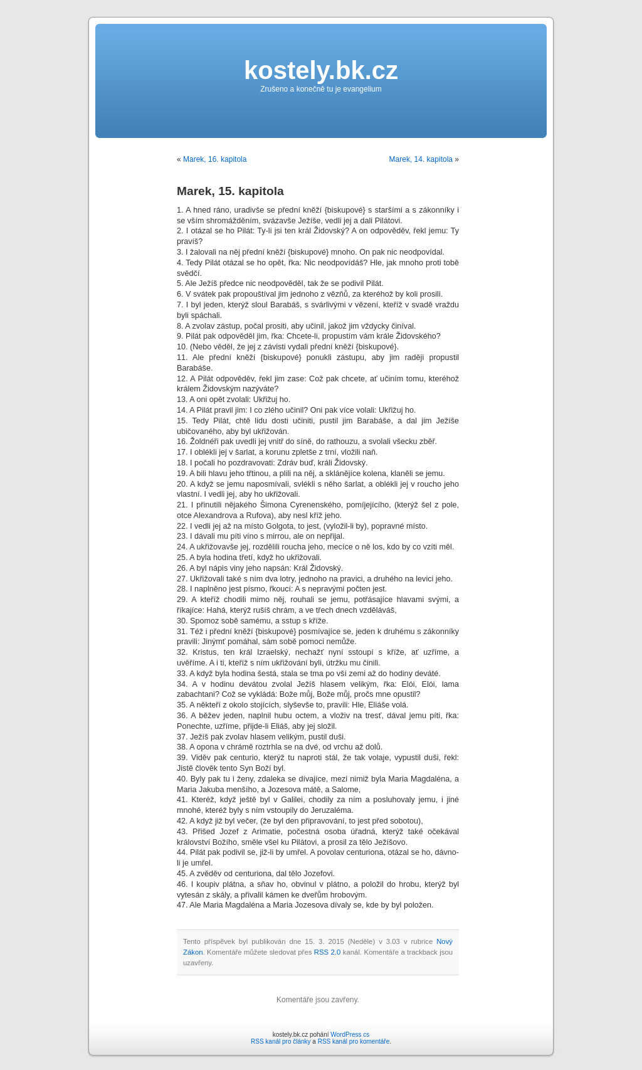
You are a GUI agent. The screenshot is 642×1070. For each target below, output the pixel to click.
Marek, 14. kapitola (421, 159)
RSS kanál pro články (281, 1041)
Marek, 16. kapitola (214, 159)
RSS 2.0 (327, 952)
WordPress (345, 1034)
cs (366, 1034)
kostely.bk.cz (321, 70)
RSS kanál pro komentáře (354, 1041)
